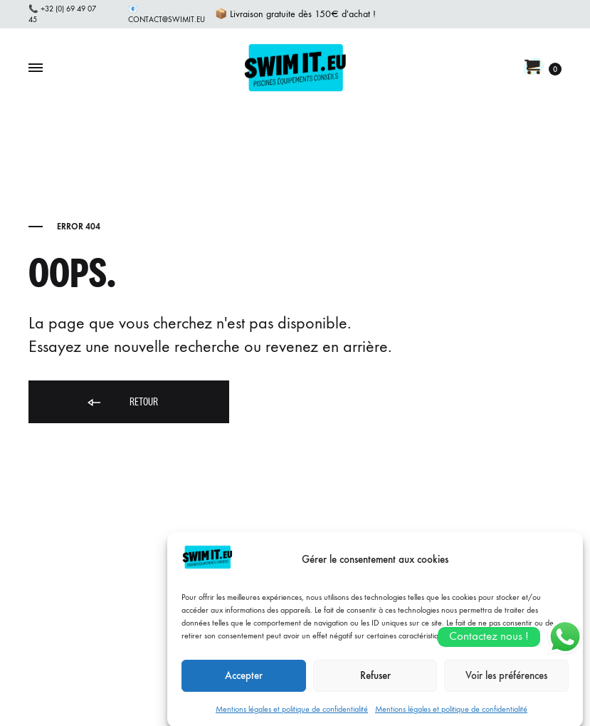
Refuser (375, 683)
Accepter (244, 683)
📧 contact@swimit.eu (166, 14)
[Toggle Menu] (35, 68)
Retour (121, 403)
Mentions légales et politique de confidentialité (292, 716)
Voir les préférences (506, 683)
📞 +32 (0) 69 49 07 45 (62, 14)
